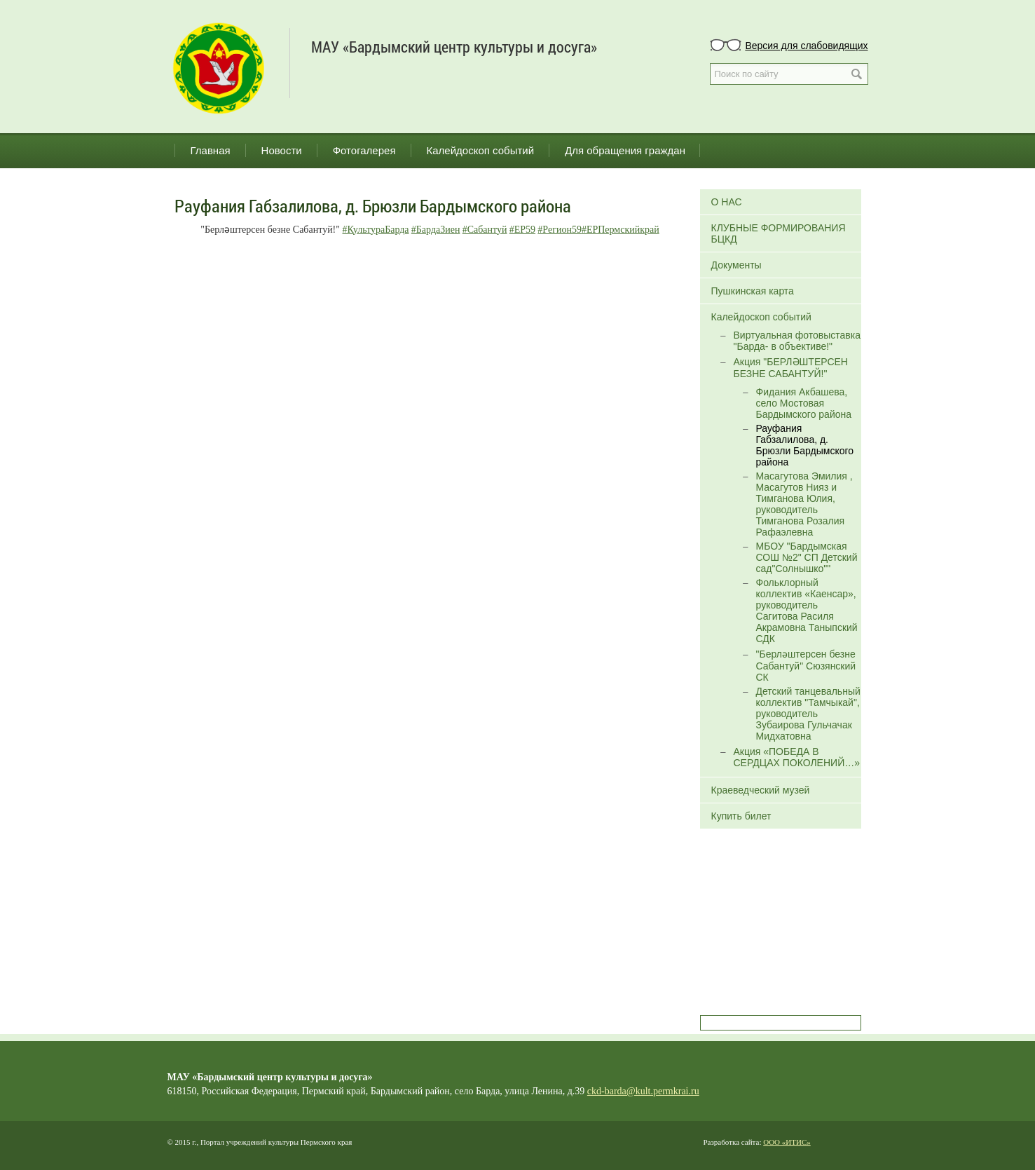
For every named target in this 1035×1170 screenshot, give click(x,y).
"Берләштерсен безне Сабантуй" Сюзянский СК (806, 665)
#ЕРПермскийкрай (620, 229)
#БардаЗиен (435, 229)
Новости (281, 150)
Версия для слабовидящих (806, 45)
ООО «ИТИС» (787, 1142)
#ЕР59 (522, 229)
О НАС (726, 202)
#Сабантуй (484, 229)
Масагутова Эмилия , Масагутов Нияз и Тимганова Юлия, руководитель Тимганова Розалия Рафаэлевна (804, 504)
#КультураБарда (376, 229)
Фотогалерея (364, 150)
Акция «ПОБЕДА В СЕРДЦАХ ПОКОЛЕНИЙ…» (797, 757)
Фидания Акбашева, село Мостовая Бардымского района (804, 403)
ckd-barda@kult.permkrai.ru (643, 1091)
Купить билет (741, 816)
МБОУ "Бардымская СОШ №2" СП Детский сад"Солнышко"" (807, 557)
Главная (211, 150)
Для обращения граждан (625, 150)
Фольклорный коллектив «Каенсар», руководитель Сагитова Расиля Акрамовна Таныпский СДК (807, 610)
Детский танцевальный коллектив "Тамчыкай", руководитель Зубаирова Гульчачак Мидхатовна (808, 714)
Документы (736, 265)
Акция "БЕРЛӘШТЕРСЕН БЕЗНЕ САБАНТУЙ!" (791, 367)
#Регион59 (559, 229)
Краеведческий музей (760, 790)
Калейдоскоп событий (481, 150)
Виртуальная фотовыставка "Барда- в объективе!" (797, 340)
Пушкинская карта (752, 291)
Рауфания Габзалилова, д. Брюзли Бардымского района (805, 445)
